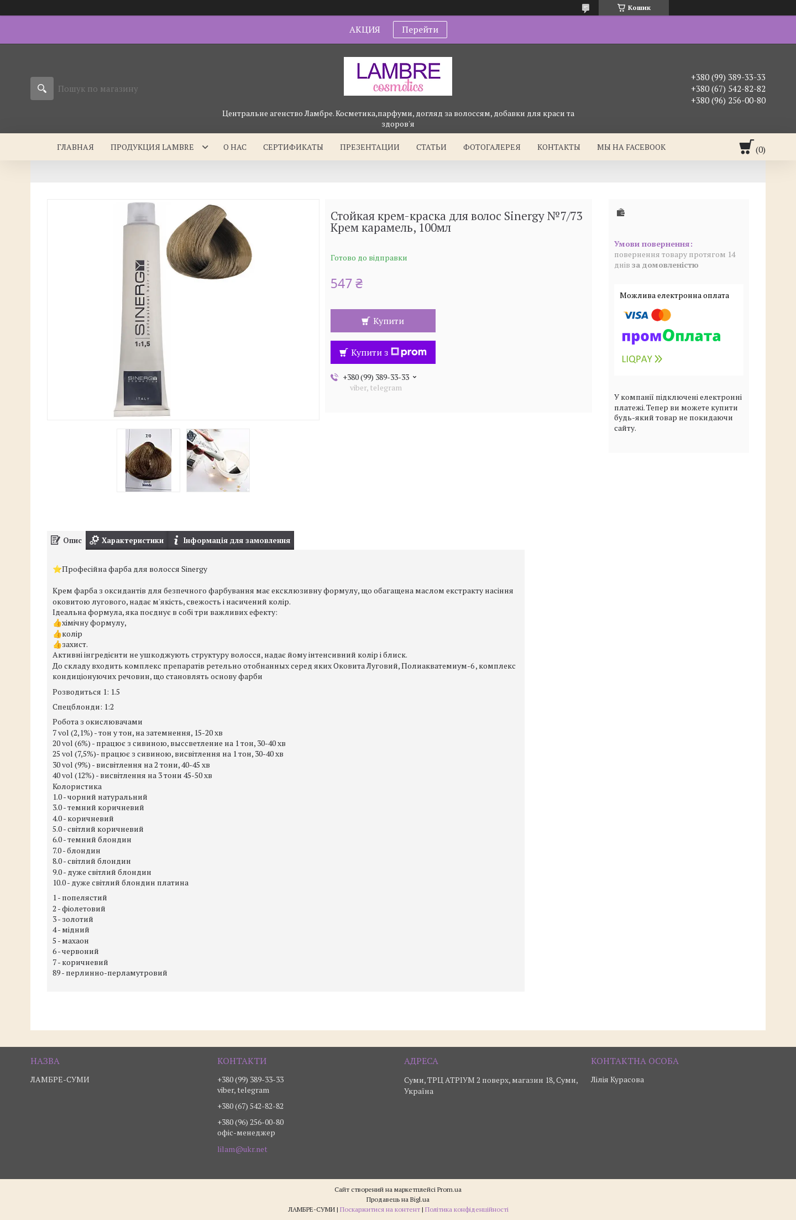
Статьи (431, 147)
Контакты (558, 147)
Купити (388, 321)
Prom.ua (449, 1189)
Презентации (370, 147)
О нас (235, 147)
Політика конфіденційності (467, 1209)
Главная (75, 147)
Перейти (420, 29)
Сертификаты (293, 147)
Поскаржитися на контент (380, 1209)
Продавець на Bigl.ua (398, 1199)
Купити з (389, 352)
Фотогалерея (492, 147)
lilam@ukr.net (242, 1149)
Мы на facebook (631, 147)
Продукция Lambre (152, 147)
